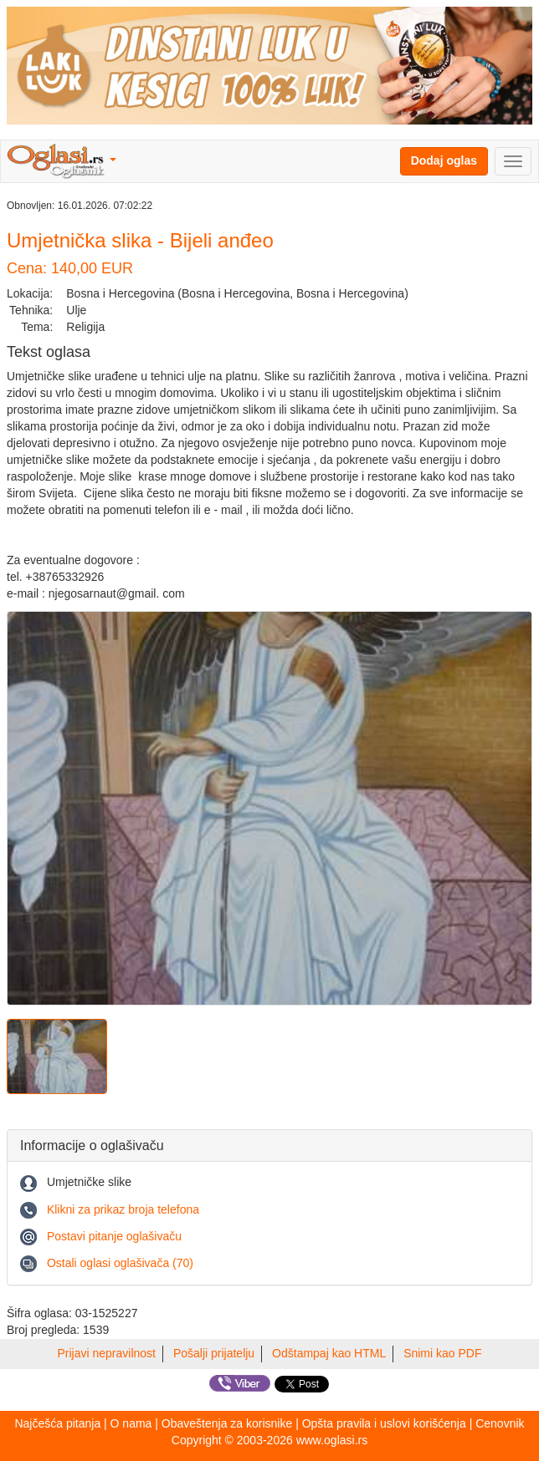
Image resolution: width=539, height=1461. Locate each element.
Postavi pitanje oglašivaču (114, 1236)
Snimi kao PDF (442, 1353)
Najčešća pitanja (57, 1423)
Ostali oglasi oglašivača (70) (120, 1263)
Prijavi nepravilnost (107, 1353)
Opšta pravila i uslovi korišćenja (384, 1423)
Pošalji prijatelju (213, 1353)
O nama (131, 1423)
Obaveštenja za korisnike (227, 1423)
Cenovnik (499, 1423)
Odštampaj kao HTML (329, 1353)
